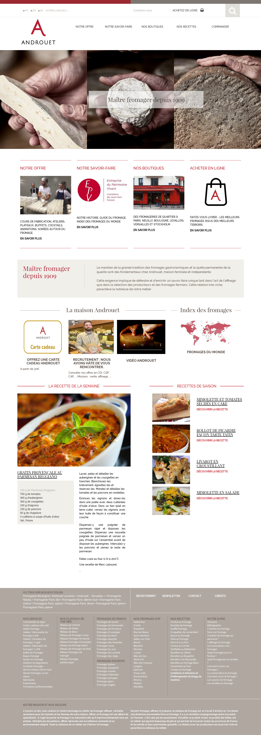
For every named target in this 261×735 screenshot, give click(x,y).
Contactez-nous (142, 10)
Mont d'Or (139, 659)
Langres (138, 666)
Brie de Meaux (141, 632)
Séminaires (29, 680)
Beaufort (138, 646)
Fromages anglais (106, 685)
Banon (137, 642)
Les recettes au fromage (220, 683)
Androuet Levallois (63, 595)
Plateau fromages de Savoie (74, 638)
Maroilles (138, 686)
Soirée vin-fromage (33, 659)
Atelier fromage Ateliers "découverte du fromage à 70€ (35, 632)
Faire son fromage (216, 632)
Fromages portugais (107, 678)
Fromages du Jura (106, 649)
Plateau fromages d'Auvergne (75, 642)
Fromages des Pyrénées (109, 642)
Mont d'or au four (179, 642)
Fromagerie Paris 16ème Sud (79, 599)
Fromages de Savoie (107, 622)
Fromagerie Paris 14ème (38, 607)
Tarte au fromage (179, 639)
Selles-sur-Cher (142, 639)
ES (40, 10)
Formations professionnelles (38, 686)
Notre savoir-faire (118, 26)
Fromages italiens (106, 664)
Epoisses (138, 669)
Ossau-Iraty (140, 673)
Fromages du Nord (107, 635)
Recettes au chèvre (180, 652)
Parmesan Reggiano (43, 490)
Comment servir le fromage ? (222, 676)
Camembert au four (180, 666)
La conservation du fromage (222, 673)
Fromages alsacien (107, 639)
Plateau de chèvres (70, 625)
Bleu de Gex (140, 656)
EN (33, 10)
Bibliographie (214, 625)
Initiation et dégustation (35, 663)
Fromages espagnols (108, 668)
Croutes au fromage (180, 669)
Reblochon (139, 622)
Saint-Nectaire (141, 635)
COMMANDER (220, 26)
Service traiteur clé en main (37, 669)
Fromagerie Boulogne (36, 595)
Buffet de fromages (33, 652)
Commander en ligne (34, 622)
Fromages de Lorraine (108, 652)
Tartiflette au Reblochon (183, 649)
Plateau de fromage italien (74, 645)
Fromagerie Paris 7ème (79, 603)
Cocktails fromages (33, 666)
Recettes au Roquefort (182, 656)
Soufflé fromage (178, 629)
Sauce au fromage (180, 635)
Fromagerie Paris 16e (47, 599)
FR (25, 10)
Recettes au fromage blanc (184, 663)
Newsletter (171, 595)
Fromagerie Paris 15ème (48, 603)
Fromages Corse (105, 646)
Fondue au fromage (180, 622)
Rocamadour (140, 676)
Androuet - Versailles (90, 595)
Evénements (29, 683)
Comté (137, 625)
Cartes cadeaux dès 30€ (36, 625)
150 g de (25, 490)
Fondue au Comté (179, 646)
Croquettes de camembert (184, 632)
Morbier (138, 683)
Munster (138, 649)
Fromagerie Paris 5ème (110, 603)
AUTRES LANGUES (57, 10)
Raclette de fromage (181, 625)
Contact (195, 595)
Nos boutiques (152, 26)
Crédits (220, 595)
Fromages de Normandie (110, 625)
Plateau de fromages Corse (74, 635)
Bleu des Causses (143, 663)
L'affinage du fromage (218, 642)
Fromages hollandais (108, 674)
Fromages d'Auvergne (108, 632)
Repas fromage (31, 656)
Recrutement (146, 595)
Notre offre (84, 26)
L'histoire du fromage (218, 629)
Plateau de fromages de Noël (75, 649)
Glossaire (212, 622)
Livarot (137, 652)
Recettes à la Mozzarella (183, 659)
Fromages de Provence (109, 629)
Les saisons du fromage (219, 680)
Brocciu (138, 680)
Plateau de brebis (69, 628)
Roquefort (139, 629)
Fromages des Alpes (107, 656)
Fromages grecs (105, 681)
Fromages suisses (106, 671)
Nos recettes (186, 26)
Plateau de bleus (69, 632)
